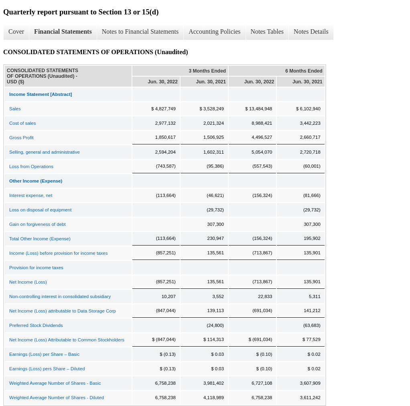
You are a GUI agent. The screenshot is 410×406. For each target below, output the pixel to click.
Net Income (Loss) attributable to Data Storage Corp (62, 311)
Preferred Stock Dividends (36, 325)
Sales (15, 108)
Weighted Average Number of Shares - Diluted (56, 397)
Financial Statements (63, 31)
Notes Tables (267, 31)
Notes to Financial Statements (140, 31)
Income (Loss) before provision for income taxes (58, 253)
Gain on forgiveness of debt (37, 224)
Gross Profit (21, 137)
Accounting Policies (214, 31)
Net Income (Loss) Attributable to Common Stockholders (66, 339)
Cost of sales (22, 123)
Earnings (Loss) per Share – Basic (44, 354)
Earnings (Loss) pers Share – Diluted (47, 368)
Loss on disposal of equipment (40, 209)
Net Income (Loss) (28, 282)
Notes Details (311, 31)
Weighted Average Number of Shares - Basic (55, 383)
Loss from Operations (31, 166)
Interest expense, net (30, 195)
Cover (16, 31)
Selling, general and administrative (44, 152)
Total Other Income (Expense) (40, 238)
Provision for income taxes (36, 267)
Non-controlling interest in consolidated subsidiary (60, 296)
